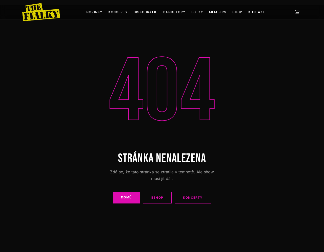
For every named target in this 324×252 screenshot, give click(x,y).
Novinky (94, 12)
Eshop (157, 197)
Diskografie (145, 12)
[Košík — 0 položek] (297, 12)
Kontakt (256, 12)
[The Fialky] (41, 12)
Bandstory (174, 12)
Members (217, 12)
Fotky (197, 12)
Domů (126, 197)
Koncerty (118, 12)
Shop (237, 12)
